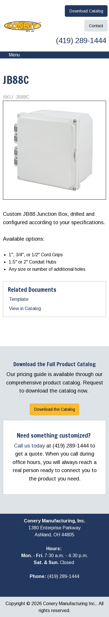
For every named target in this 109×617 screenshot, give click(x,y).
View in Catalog (25, 308)
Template (18, 299)
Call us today (29, 446)
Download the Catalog (54, 409)
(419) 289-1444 (80, 40)
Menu (11, 54)
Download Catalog (86, 11)
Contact (96, 25)
